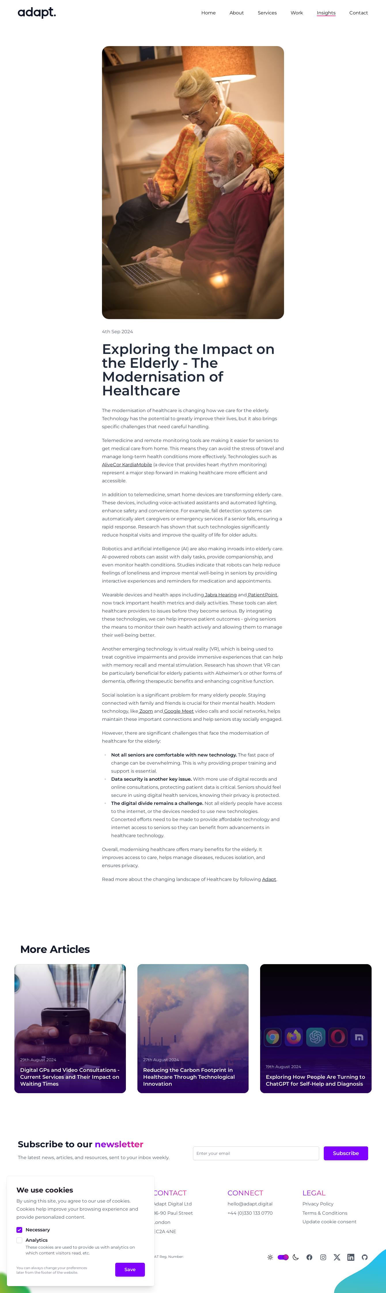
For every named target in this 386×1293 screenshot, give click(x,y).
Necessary (38, 1230)
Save (130, 1269)
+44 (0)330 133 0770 (250, 1213)
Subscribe (346, 1153)
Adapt (269, 879)
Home (208, 13)
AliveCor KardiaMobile (127, 464)
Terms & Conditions (324, 1213)
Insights (326, 13)
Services (267, 13)
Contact (358, 13)
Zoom (145, 711)
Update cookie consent (329, 1221)
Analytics (37, 1240)
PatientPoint (262, 595)
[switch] (283, 1257)
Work (297, 13)
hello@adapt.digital (250, 1204)
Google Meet (178, 711)
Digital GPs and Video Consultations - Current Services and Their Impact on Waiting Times (70, 1077)
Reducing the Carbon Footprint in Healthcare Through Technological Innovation (189, 1077)
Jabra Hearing (220, 595)
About (237, 13)
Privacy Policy (318, 1204)
